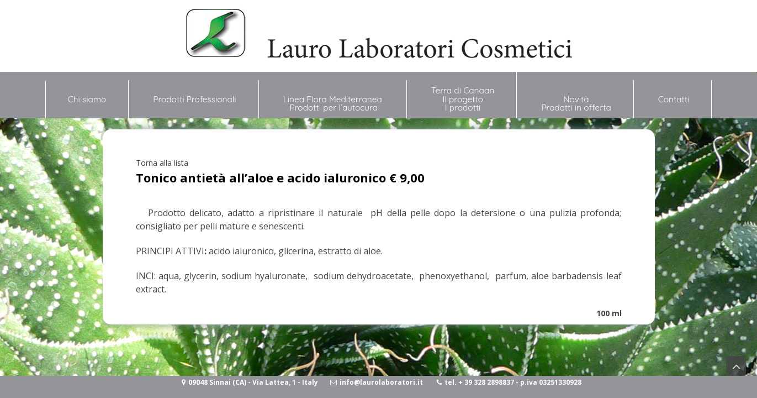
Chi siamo (87, 94)
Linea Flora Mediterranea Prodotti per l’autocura (333, 103)
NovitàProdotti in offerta (576, 103)
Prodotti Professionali (194, 99)
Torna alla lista (162, 163)
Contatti (674, 99)
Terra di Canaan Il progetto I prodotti (462, 99)
